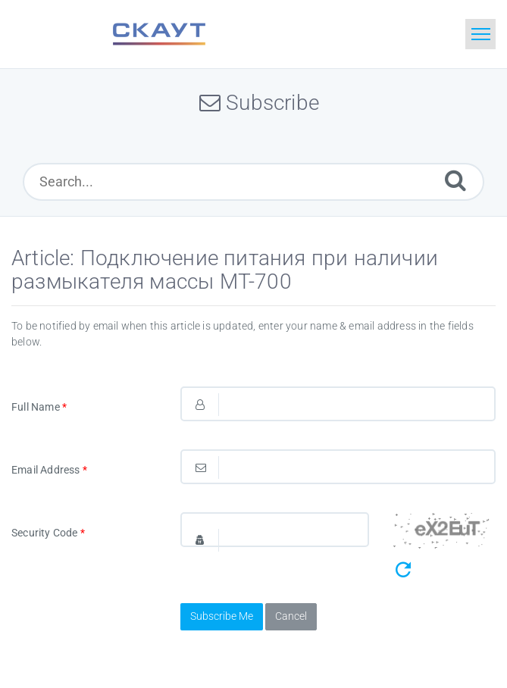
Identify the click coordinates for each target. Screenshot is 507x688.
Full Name (39, 407)
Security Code (48, 533)
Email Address (49, 470)
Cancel (291, 616)
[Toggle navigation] (480, 34)
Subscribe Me (221, 616)
